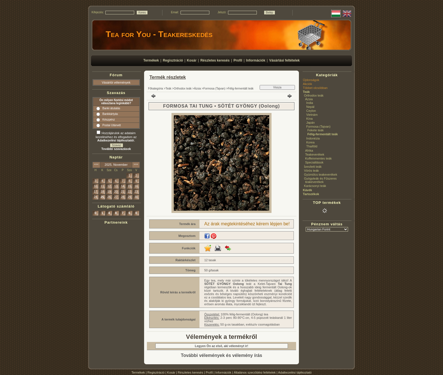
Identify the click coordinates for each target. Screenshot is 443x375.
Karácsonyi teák (315, 186)
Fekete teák (315, 130)
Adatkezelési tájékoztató (295, 372)
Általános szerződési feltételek (255, 372)
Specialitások (314, 162)
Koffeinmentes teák (318, 158)
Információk (223, 372)
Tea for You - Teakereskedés (159, 34)
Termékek (138, 372)
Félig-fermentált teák (240, 88)
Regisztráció (156, 372)
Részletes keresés (190, 372)
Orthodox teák (183, 88)
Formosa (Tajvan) (214, 88)
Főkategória (155, 88)
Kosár (171, 372)
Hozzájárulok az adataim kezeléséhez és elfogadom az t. (116, 136)
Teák (168, 88)
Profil (209, 372)
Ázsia (197, 88)
